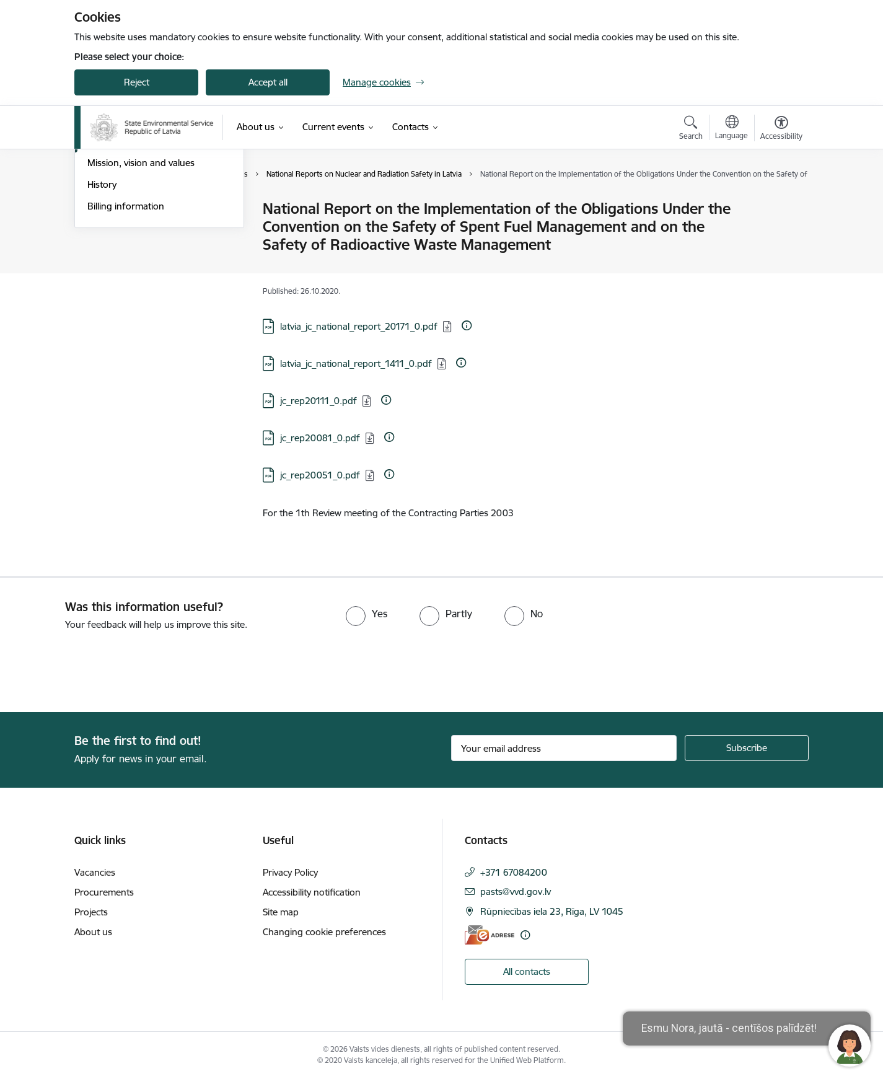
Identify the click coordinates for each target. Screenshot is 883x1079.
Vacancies (94, 872)
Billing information (125, 339)
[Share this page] (778, 234)
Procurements (104, 892)
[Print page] (778, 203)
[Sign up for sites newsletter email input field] (564, 748)
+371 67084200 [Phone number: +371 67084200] (513, 872)
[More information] (467, 325)
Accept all (268, 82)
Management (115, 209)
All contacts (526, 971)
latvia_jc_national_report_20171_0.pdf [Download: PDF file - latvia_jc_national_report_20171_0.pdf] (358, 326)
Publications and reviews (138, 274)
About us (93, 932)
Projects (91, 912)
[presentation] (103, 666)
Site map (281, 912)
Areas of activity (120, 252)
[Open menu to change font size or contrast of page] (781, 129)
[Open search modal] (691, 129)
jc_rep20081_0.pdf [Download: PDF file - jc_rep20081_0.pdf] (320, 438)
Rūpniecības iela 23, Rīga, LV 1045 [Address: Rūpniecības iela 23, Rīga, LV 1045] (551, 911)
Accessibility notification (312, 892)
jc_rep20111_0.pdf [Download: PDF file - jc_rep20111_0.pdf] (318, 401)
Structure (106, 231)
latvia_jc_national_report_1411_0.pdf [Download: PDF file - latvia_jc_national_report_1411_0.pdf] (356, 363)
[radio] (366, 613)
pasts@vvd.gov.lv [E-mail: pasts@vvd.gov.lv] (515, 891)
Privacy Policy (290, 872)
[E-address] (489, 935)
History (101, 317)
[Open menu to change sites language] (731, 129)
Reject (136, 82)
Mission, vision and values (141, 295)
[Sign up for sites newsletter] (747, 748)
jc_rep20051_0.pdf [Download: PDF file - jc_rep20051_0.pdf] (320, 475)
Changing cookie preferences (324, 932)
